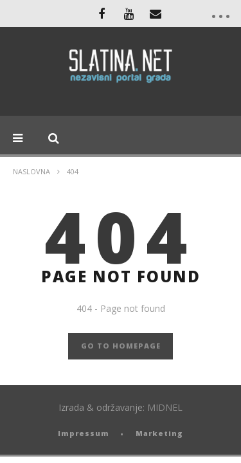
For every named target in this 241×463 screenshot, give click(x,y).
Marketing (159, 433)
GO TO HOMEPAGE (121, 345)
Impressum (83, 433)
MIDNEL (165, 407)
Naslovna (31, 171)
